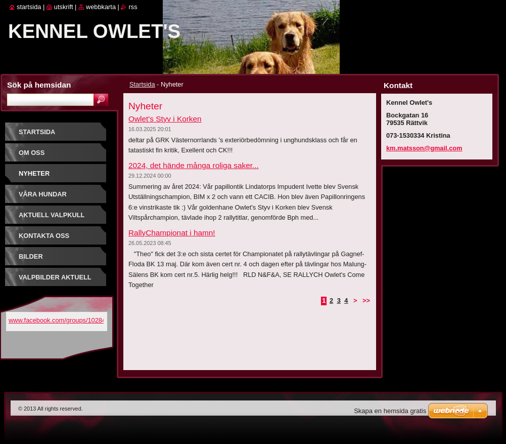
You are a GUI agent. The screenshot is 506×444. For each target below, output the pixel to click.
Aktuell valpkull (51, 215)
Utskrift (63, 7)
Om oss (31, 152)
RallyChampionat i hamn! (171, 232)
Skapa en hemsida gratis (390, 411)
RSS (132, 7)
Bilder (31, 256)
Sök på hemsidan (39, 84)
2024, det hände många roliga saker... (193, 165)
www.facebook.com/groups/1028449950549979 (77, 320)
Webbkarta (101, 7)
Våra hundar (43, 194)
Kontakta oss (44, 235)
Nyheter (34, 173)
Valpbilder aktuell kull (55, 280)
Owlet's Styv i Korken (165, 118)
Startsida (142, 84)
